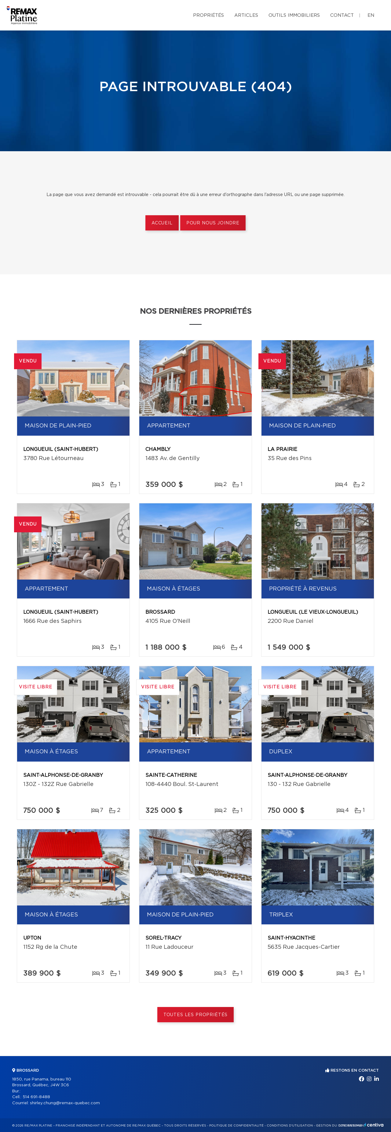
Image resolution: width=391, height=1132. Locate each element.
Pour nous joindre (212, 223)
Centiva (374, 1125)
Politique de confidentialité (236, 1125)
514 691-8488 (36, 1097)
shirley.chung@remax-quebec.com (65, 1103)
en (370, 15)
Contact (342, 15)
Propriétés (208, 15)
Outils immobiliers (294, 15)
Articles (246, 15)
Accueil (162, 223)
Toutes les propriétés (195, 1015)
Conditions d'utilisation (290, 1125)
